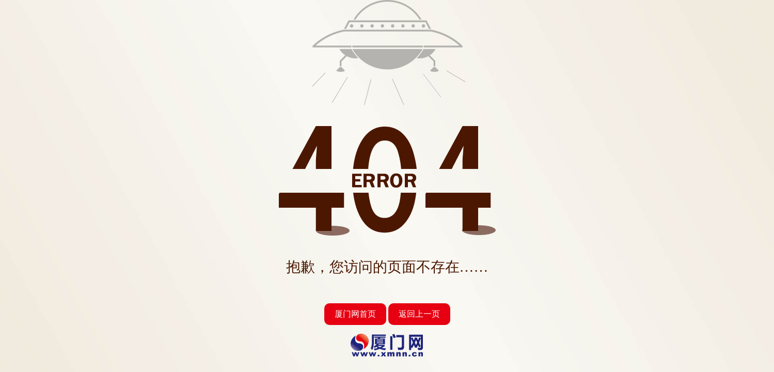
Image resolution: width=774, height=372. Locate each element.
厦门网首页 (355, 313)
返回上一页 (419, 313)
